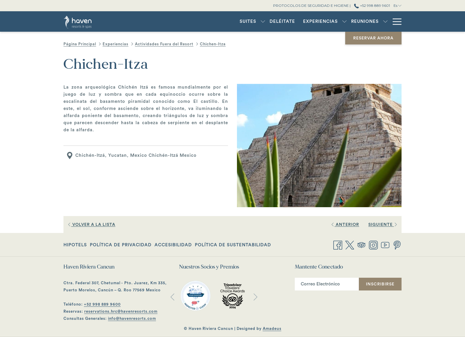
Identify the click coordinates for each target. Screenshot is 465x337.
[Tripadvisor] (361, 244)
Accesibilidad (173, 245)
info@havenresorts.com (132, 318)
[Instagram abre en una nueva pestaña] (373, 244)
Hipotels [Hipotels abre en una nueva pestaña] (75, 246)
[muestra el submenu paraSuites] (233, 21)
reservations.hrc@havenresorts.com (120, 311)
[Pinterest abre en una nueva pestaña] (397, 244)
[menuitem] (218, 21)
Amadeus (272, 328)
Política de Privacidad (121, 245)
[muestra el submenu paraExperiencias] (315, 21)
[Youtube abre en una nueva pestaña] (385, 244)
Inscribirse (380, 284)
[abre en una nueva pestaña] (195, 295)
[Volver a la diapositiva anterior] (172, 297)
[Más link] (395, 21)
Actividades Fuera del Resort (164, 44)
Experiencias (115, 44)
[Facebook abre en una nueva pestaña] (337, 244)
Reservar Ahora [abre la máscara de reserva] (373, 38)
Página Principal (79, 44)
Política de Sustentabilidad (233, 245)
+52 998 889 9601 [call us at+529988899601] (372, 5)
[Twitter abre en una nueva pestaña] (349, 244)
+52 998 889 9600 (102, 304)
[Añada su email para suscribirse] (327, 284)
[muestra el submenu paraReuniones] (356, 21)
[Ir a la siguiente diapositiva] (255, 297)
